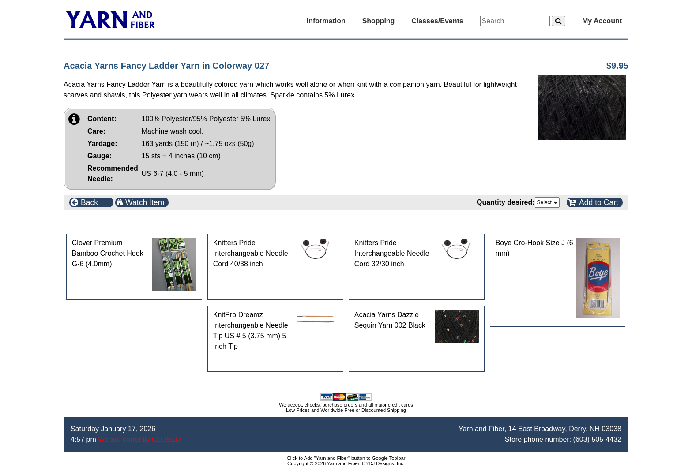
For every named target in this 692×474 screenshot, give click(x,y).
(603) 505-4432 (597, 439)
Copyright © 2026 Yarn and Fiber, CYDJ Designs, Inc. (346, 463)
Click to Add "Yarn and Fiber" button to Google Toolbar (346, 458)
